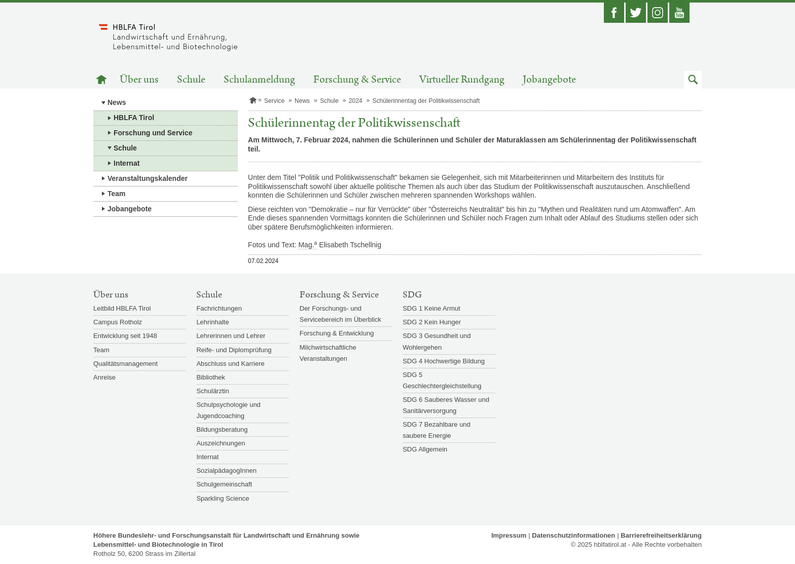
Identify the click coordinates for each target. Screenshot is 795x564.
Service (274, 100)
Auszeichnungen (220, 443)
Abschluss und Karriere (230, 363)
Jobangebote (549, 79)
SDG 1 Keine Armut (431, 308)
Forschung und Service (153, 133)
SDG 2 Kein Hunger (432, 322)
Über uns (139, 79)
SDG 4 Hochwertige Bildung (444, 361)
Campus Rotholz (117, 322)
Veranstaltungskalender (147, 178)
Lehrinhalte (212, 322)
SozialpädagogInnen (226, 470)
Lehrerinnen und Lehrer (230, 336)
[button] (693, 80)
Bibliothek (210, 377)
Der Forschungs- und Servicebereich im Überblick (340, 314)
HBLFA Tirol (134, 118)
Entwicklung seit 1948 (125, 336)
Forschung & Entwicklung (337, 333)
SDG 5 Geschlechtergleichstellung (442, 380)
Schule (191, 79)
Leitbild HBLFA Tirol (122, 308)
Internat (126, 163)
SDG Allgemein (425, 449)
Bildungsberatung (221, 429)
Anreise (104, 377)
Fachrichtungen (219, 308)
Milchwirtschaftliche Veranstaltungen (328, 353)
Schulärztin (212, 391)
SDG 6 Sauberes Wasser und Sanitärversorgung (446, 405)
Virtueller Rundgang (461, 79)
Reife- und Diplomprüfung (233, 350)
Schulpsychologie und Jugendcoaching (228, 410)
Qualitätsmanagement (125, 363)
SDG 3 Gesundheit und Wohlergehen (437, 341)
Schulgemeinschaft (224, 484)
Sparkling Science (222, 498)
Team (116, 194)
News (116, 102)
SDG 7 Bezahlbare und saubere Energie (437, 430)
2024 (356, 100)
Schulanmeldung (259, 79)
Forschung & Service (357, 79)
